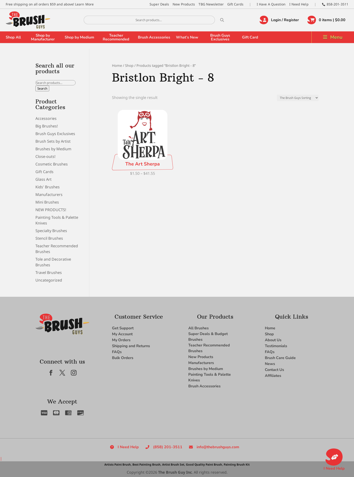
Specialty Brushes (51, 230)
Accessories (46, 118)
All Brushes (198, 328)
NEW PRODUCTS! (50, 209)
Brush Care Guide (280, 357)
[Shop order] (298, 98)
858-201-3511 (337, 4)
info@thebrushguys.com (218, 447)
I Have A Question (271, 4)
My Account (122, 334)
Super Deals (159, 4)
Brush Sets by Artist (53, 141)
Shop (129, 65)
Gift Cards (235, 4)
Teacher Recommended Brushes (209, 348)
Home (117, 65)
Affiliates (273, 375)
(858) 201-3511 (167, 447)
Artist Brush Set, (173, 464)
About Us (273, 340)
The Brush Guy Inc (175, 472)
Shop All (13, 37)
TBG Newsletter (211, 4)
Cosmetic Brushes (51, 164)
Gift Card (250, 37)
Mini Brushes (47, 202)
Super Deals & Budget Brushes (208, 336)
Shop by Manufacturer (43, 37)
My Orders (121, 340)
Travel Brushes (48, 272)
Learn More (84, 4)
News (270, 363)
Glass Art (43, 179)
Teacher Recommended (116, 37)
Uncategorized (48, 280)
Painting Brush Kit (237, 464)
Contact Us (274, 369)
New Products (184, 4)
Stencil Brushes (49, 238)
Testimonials (276, 346)
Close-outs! (45, 156)
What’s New (187, 37)
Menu (336, 37)
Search (42, 88)
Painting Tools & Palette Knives (209, 377)
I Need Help (299, 4)
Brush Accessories (154, 37)
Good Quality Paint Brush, (204, 464)
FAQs (117, 352)
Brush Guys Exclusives (220, 37)
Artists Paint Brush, (117, 464)
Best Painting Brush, (146, 464)
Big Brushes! (46, 126)
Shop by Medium (79, 37)
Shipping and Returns (131, 346)
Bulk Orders (122, 357)
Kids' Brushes (47, 187)
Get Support (123, 328)
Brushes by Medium (53, 148)
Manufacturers (49, 194)
